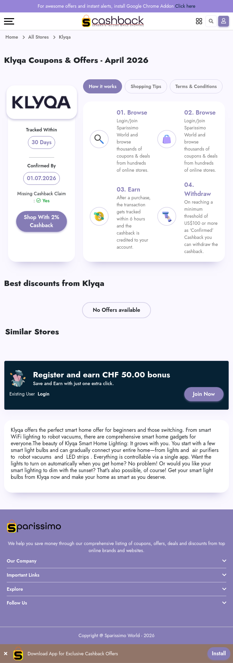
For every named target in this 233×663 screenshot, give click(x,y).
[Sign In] (223, 21)
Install (219, 653)
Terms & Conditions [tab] (196, 86)
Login (43, 394)
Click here (185, 6)
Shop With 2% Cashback (41, 221)
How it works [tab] (102, 86)
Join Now (204, 394)
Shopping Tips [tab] (145, 86)
